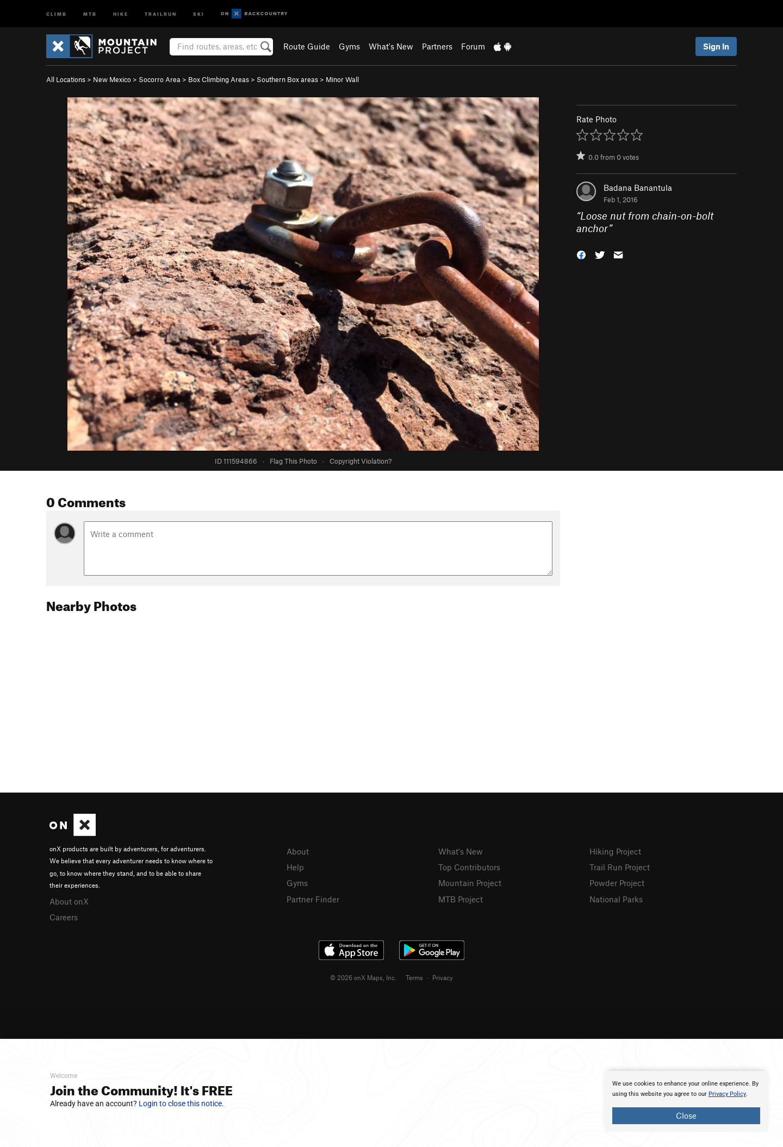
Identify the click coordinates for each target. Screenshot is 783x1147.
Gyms (349, 46)
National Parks (616, 899)
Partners (437, 46)
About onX (69, 901)
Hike (120, 13)
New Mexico (112, 79)
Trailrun (161, 13)
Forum (473, 46)
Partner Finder (313, 899)
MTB (90, 13)
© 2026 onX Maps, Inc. (363, 977)
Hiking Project (615, 851)
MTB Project (460, 899)
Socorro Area (160, 79)
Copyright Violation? (360, 461)
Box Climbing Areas (218, 79)
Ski (198, 13)
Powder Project (616, 883)
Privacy (442, 977)
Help (295, 867)
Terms (414, 977)
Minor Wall (342, 79)
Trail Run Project (619, 867)
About (298, 851)
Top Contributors (469, 867)
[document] (686, 1101)
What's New (391, 46)
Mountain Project (469, 883)
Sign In (716, 46)
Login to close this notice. (181, 1103)
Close (686, 1115)
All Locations (65, 79)
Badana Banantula (638, 187)
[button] (581, 253)
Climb (56, 13)
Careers (63, 917)
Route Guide (306, 46)
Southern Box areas (287, 79)
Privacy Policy (727, 1094)
